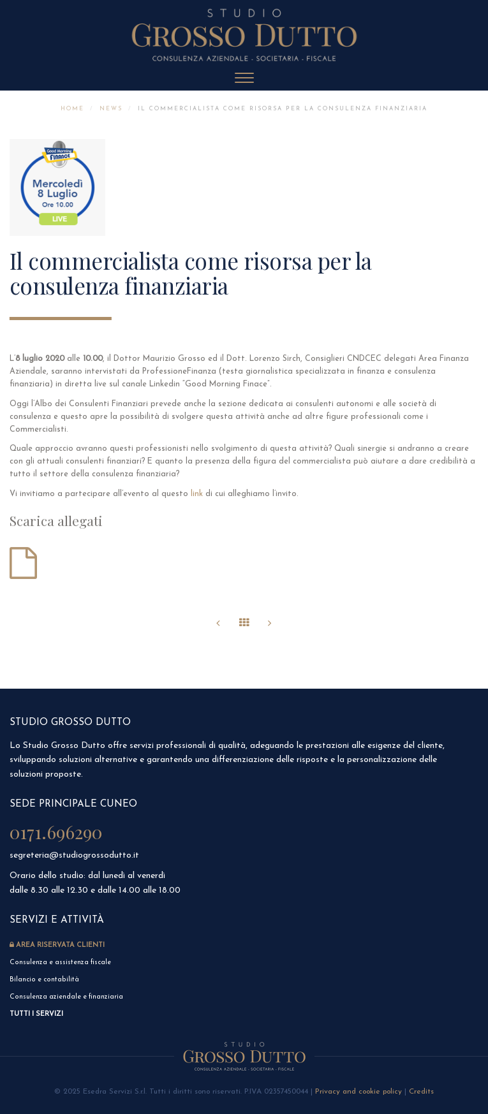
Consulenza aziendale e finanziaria (66, 996)
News (111, 109)
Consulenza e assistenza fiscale (61, 962)
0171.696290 (56, 832)
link (197, 498)
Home (72, 109)
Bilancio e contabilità (44, 979)
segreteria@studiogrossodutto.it (74, 855)
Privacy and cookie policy (358, 1092)
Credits (421, 1092)
